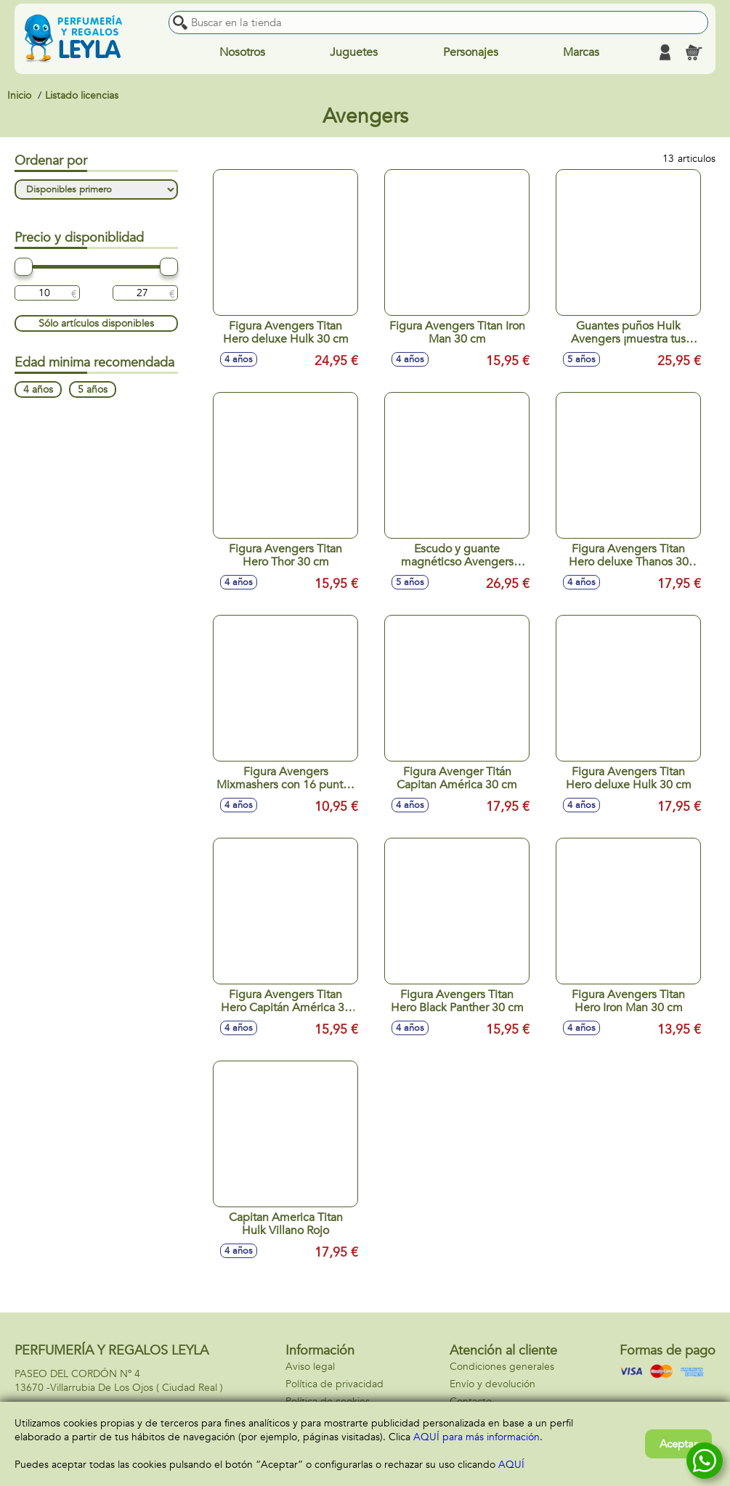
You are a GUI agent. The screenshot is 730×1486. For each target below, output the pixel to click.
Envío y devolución (492, 1384)
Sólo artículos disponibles (96, 323)
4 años (38, 389)
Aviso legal (310, 1366)
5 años (93, 389)
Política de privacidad (334, 1384)
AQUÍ (511, 1464)
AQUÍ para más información (476, 1437)
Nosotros (242, 52)
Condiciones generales (502, 1366)
